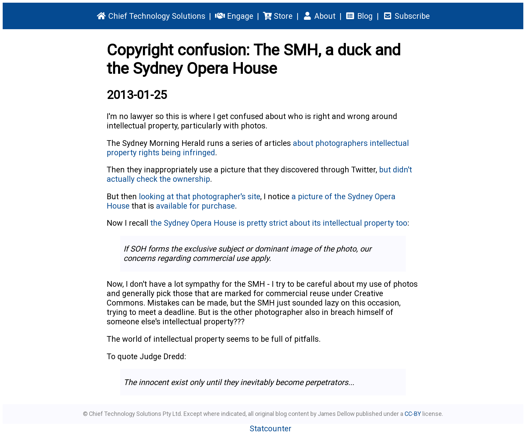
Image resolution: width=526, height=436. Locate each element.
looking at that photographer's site (199, 196)
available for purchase (195, 206)
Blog (358, 16)
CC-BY (413, 414)
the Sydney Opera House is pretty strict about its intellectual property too (278, 223)
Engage (234, 16)
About (319, 16)
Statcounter (271, 428)
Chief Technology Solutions (150, 16)
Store (278, 16)
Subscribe (405, 16)
